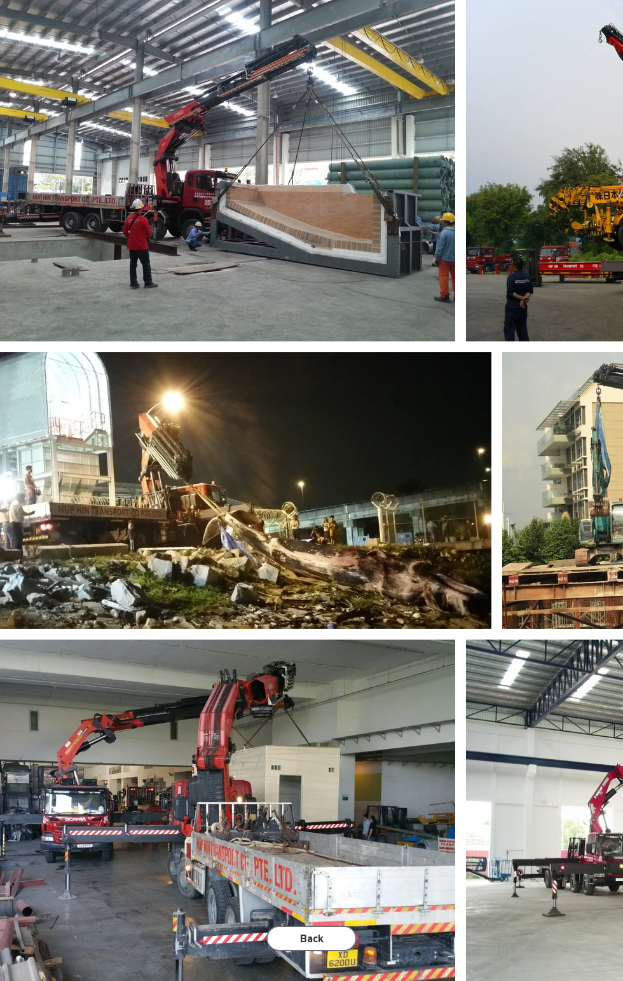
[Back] (311, 938)
